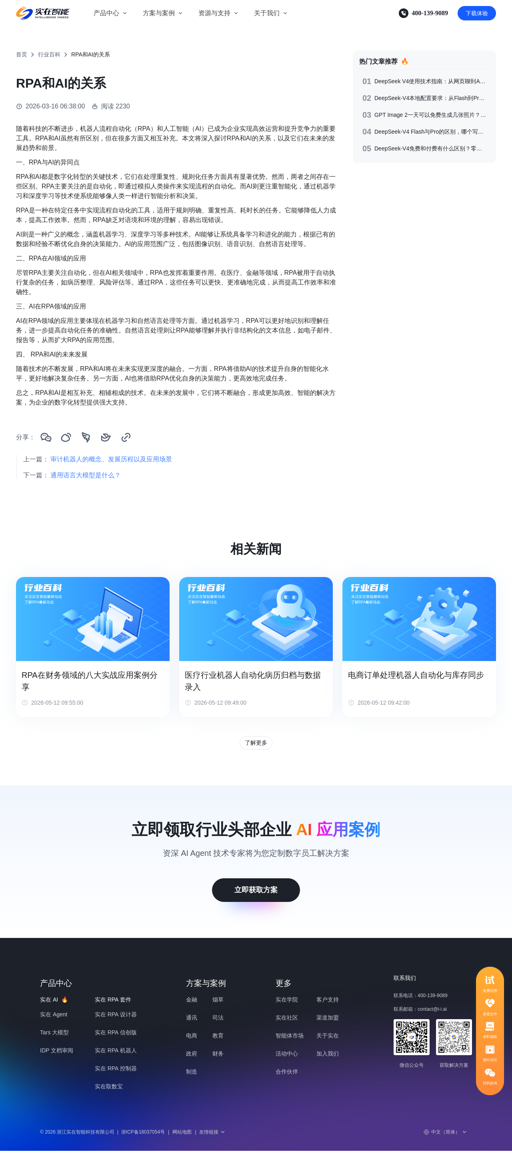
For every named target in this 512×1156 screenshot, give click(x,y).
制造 (191, 1077)
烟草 (218, 1005)
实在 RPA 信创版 (116, 1037)
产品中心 (106, 13)
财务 (218, 1059)
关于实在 (327, 1041)
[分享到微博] (66, 437)
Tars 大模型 (54, 1037)
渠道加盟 (327, 1023)
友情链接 (212, 1137)
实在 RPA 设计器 (116, 1019)
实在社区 (287, 1023)
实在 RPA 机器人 (116, 1055)
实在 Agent (53, 1019)
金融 (191, 1005)
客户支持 (327, 1005)
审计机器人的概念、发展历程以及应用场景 (111, 459)
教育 (218, 1041)
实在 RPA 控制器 (116, 1073)
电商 (191, 1041)
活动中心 (287, 1059)
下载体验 (477, 13)
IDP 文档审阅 (56, 1055)
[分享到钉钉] (86, 437)
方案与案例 (159, 13)
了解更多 (256, 745)
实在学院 (287, 1005)
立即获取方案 (256, 895)
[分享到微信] (46, 437)
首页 (21, 54)
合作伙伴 (287, 1077)
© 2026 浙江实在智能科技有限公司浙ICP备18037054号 (102, 1137)
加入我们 (327, 1059)
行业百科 (49, 54)
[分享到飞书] (106, 437)
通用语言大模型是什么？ (85, 475)
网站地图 (182, 1137)
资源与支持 (214, 13)
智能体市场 (290, 1041)
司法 (218, 1023)
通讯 (191, 1023)
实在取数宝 (109, 1091)
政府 (191, 1059)
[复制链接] (126, 437)
